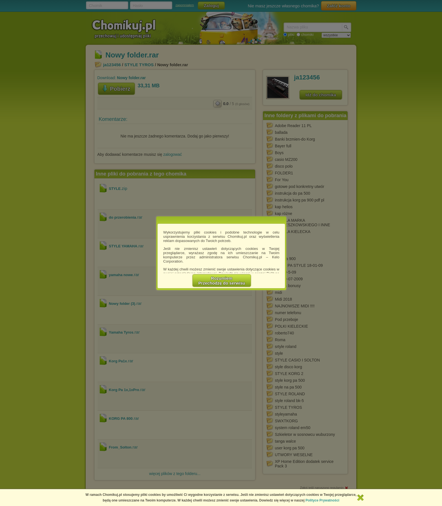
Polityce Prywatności (322, 500)
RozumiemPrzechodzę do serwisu (221, 280)
